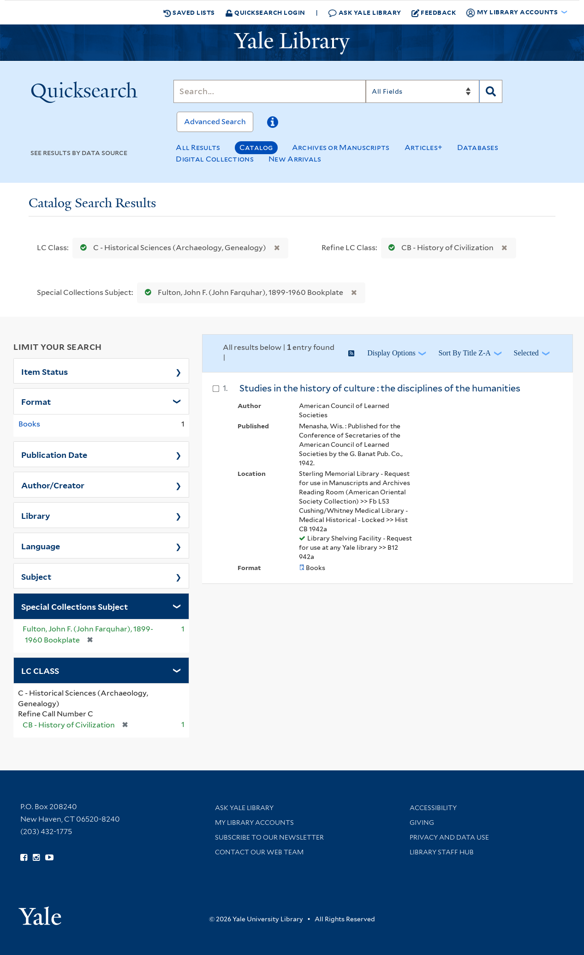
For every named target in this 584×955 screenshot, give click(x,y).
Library (35, 515)
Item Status (44, 371)
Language (40, 545)
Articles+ (424, 147)
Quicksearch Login (265, 12)
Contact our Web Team (259, 852)
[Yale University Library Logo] (292, 42)
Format (36, 401)
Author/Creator (52, 484)
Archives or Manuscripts (341, 147)
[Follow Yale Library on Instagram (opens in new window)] (36, 857)
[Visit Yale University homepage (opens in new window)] (40, 912)
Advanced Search (215, 121)
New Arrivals (295, 159)
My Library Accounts (254, 822)
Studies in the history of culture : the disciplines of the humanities (379, 388)
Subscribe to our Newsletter (269, 837)
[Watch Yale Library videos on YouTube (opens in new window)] (49, 857)
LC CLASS (40, 670)
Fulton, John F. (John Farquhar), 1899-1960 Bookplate (242, 292)
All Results (198, 147)
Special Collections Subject (74, 606)
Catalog (256, 147)
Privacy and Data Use (449, 837)
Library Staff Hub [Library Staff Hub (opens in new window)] (442, 852)
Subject (36, 576)
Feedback (433, 12)
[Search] (269, 91)
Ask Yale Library (364, 13)
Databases (477, 147)
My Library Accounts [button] (512, 12)
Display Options (391, 353)
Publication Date (54, 454)
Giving (422, 822)
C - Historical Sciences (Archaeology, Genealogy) (171, 247)
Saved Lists (189, 12)
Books (29, 424)
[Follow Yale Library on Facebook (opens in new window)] (23, 857)
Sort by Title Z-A (464, 353)
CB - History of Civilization (439, 247)
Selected (526, 353)
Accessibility (433, 807)
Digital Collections (215, 159)
